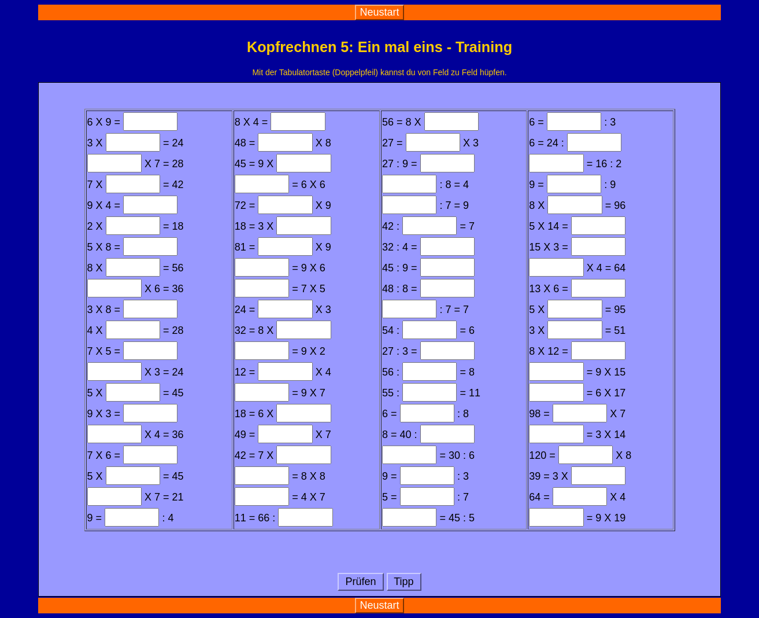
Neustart (379, 12)
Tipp (404, 581)
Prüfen (360, 581)
